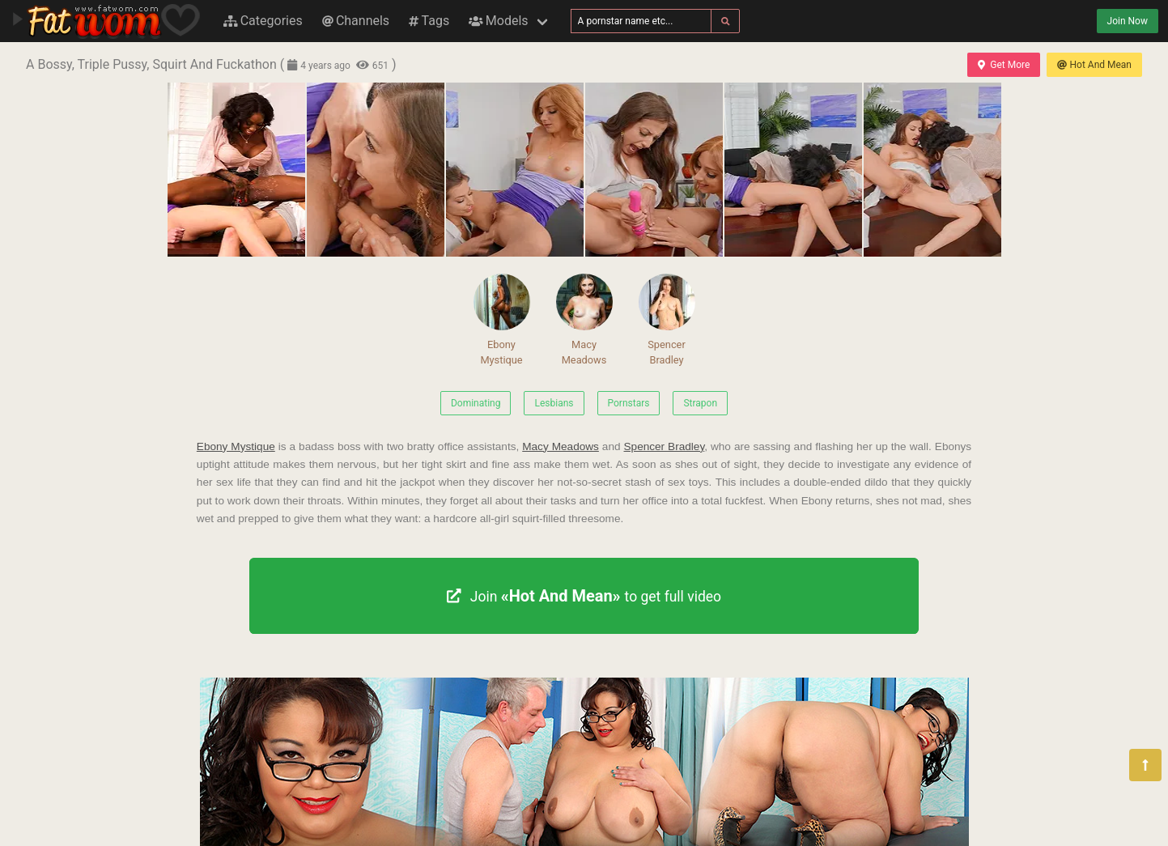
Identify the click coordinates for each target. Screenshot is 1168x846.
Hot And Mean (1094, 64)
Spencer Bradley (667, 320)
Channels (355, 20)
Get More (1004, 64)
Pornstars (629, 403)
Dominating (476, 403)
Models (498, 20)
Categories (263, 20)
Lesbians (553, 403)
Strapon (700, 403)
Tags (429, 20)
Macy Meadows (584, 320)
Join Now (1127, 21)
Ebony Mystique (502, 320)
